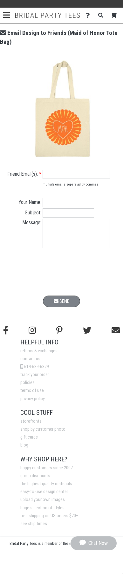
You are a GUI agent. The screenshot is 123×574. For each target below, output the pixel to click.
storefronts (31, 426)
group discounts (35, 480)
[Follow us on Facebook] (5, 335)
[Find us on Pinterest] (59, 335)
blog (24, 450)
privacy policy (32, 403)
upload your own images (42, 504)
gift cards (29, 442)
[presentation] (61, 277)
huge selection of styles (42, 512)
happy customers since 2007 (46, 472)
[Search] (102, 15)
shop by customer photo (42, 434)
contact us (30, 363)
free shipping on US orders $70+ (49, 520)
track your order (34, 379)
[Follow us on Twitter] (87, 335)
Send (62, 306)
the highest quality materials (46, 488)
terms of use (32, 395)
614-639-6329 (34, 371)
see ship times (33, 528)
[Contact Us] (89, 15)
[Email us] (116, 335)
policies (27, 387)
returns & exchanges (39, 355)
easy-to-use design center (44, 496)
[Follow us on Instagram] (32, 335)
